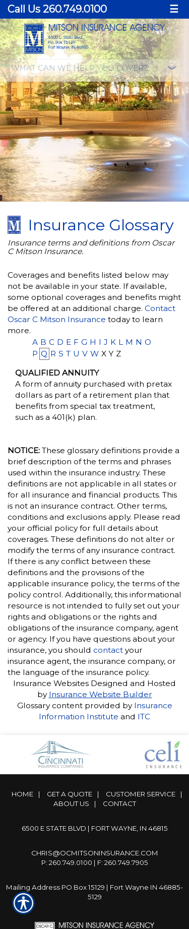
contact (108, 650)
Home (22, 794)
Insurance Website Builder (100, 694)
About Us (71, 803)
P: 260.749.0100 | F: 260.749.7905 (94, 862)
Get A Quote (69, 794)
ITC (144, 716)
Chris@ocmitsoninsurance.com (94, 853)
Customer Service (140, 794)
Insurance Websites (51, 683)
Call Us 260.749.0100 (57, 9)
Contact (119, 803)
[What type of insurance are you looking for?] (94, 68)
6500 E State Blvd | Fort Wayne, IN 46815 (95, 828)
